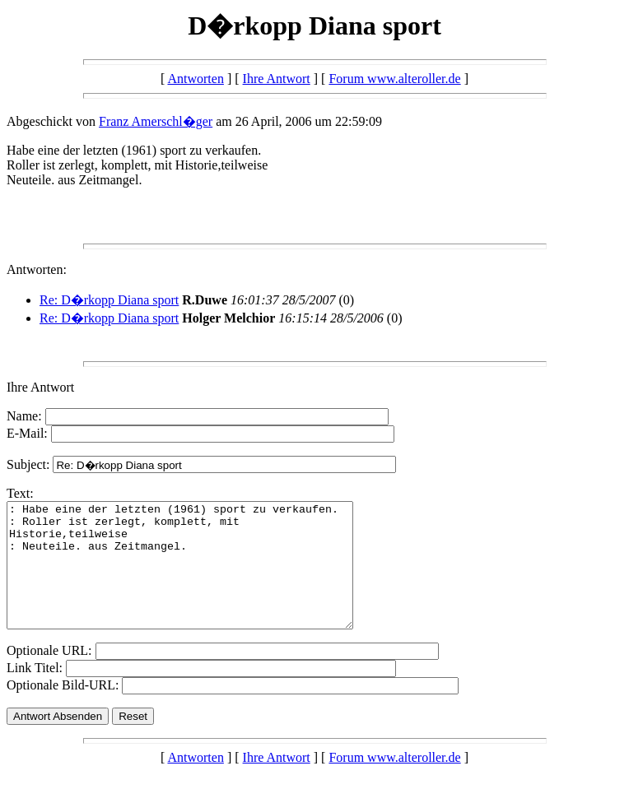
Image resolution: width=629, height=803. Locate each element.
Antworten (195, 79)
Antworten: (37, 269)
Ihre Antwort (276, 79)
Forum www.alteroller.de (394, 79)
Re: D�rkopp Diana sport (109, 300)
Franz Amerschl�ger (155, 121)
